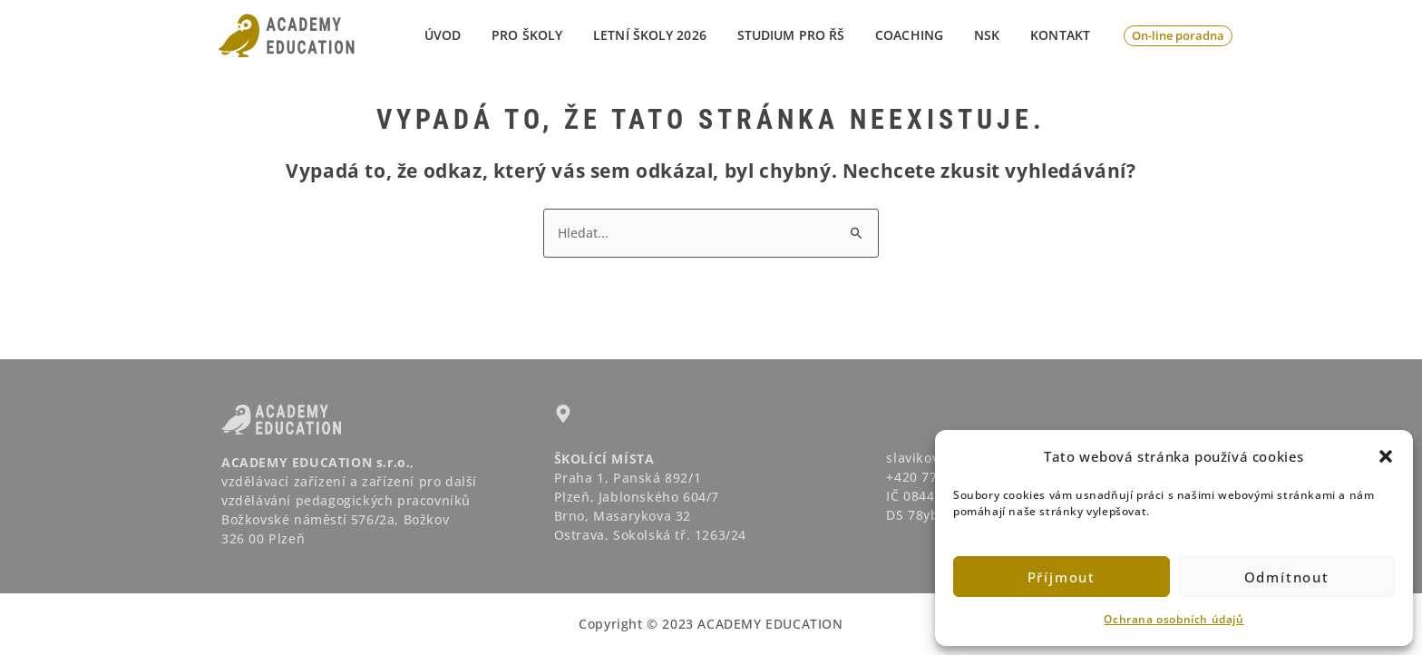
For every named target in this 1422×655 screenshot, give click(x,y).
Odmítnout (1286, 577)
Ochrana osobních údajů (1173, 619)
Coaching (923, 35)
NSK (995, 35)
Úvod (478, 35)
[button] (1386, 456)
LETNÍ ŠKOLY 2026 (674, 35)
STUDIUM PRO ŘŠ (809, 35)
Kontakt (1063, 35)
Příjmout (1062, 577)
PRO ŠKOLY (556, 35)
